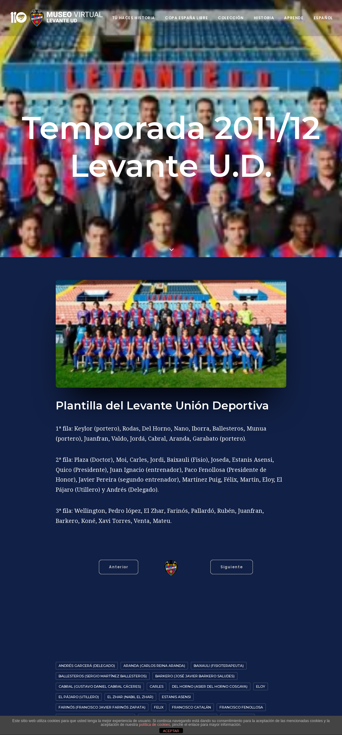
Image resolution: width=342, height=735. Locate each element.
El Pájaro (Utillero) (79, 697)
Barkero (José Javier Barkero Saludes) (195, 676)
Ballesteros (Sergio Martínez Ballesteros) (103, 676)
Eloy (260, 686)
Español (323, 17)
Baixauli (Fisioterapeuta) (219, 665)
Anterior (118, 567)
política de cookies (154, 724)
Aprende (293, 17)
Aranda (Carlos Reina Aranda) (154, 665)
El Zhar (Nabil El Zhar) (130, 697)
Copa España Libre (186, 17)
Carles (156, 686)
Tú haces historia (133, 17)
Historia (264, 17)
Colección (230, 17)
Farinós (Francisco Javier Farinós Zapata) (102, 707)
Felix (158, 707)
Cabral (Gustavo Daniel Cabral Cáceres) (100, 686)
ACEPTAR (171, 731)
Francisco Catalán (191, 707)
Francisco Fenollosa (241, 707)
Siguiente (231, 567)
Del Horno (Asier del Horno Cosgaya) (210, 686)
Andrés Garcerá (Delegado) (87, 665)
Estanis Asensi (176, 697)
